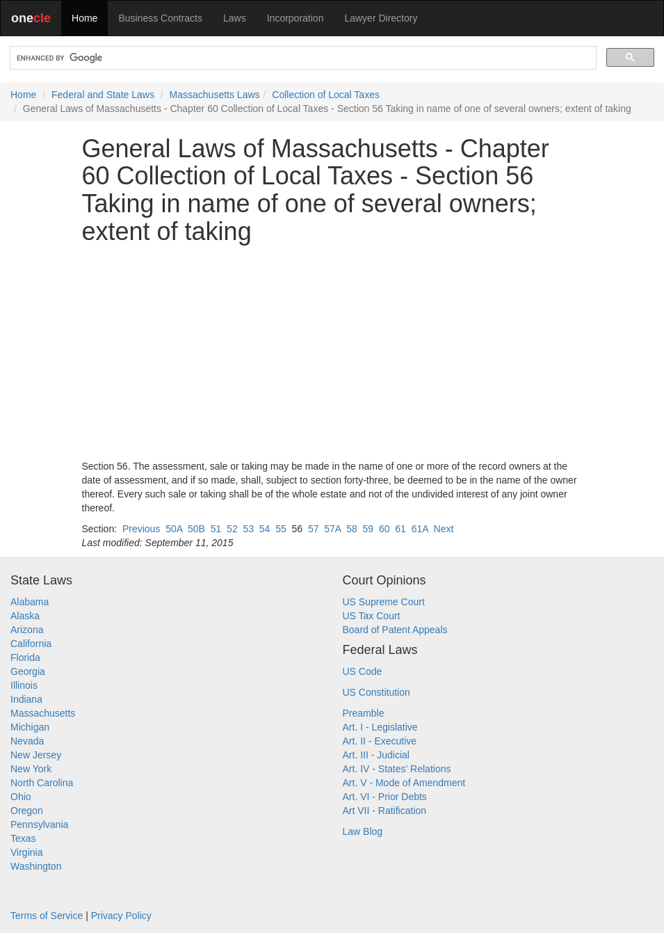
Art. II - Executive (380, 741)
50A (173, 528)
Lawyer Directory (380, 18)
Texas (23, 838)
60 (384, 528)
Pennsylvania (39, 824)
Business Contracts (160, 18)
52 (232, 528)
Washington (35, 866)
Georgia (27, 671)
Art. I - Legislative (380, 727)
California (30, 643)
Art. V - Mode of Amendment (404, 782)
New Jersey (35, 754)
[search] (302, 58)
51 (216, 528)
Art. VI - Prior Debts (385, 796)
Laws (234, 18)
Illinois (24, 685)
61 (400, 528)
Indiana (26, 699)
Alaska (25, 615)
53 (248, 528)
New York (30, 768)
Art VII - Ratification (385, 810)
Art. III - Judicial (376, 754)
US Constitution (376, 692)
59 (368, 528)
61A (420, 528)
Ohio (20, 796)
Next (444, 528)
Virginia (26, 852)
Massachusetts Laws (215, 94)
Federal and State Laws (102, 94)
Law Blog (363, 831)
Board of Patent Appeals (395, 629)
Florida (25, 657)
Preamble (363, 713)
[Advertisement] (332, 352)
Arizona (26, 629)
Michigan (29, 727)
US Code (362, 671)
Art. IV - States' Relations (397, 768)
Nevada (27, 741)
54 (264, 528)
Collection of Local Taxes (326, 94)
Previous (141, 528)
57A (332, 528)
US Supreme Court (384, 601)
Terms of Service (46, 915)
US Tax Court (371, 615)
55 (280, 528)
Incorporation (295, 18)
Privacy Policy (121, 915)
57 (313, 528)
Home (84, 18)
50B (196, 528)
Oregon (26, 810)
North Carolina (41, 782)
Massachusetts (42, 713)
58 (351, 528)
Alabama (29, 601)
